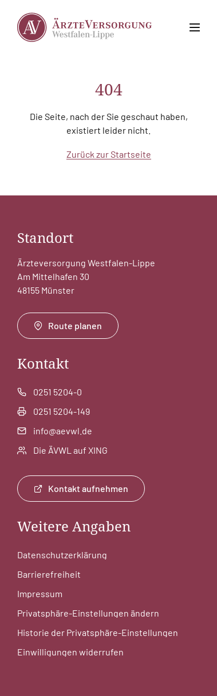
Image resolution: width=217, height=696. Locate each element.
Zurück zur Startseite (108, 154)
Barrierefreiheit (49, 574)
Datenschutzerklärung (62, 554)
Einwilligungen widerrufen (70, 651)
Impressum (39, 593)
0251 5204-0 (57, 391)
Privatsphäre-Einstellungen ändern (88, 612)
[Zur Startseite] (84, 27)
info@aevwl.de (62, 430)
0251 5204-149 (61, 411)
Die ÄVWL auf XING (70, 450)
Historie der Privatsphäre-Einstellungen (97, 632)
